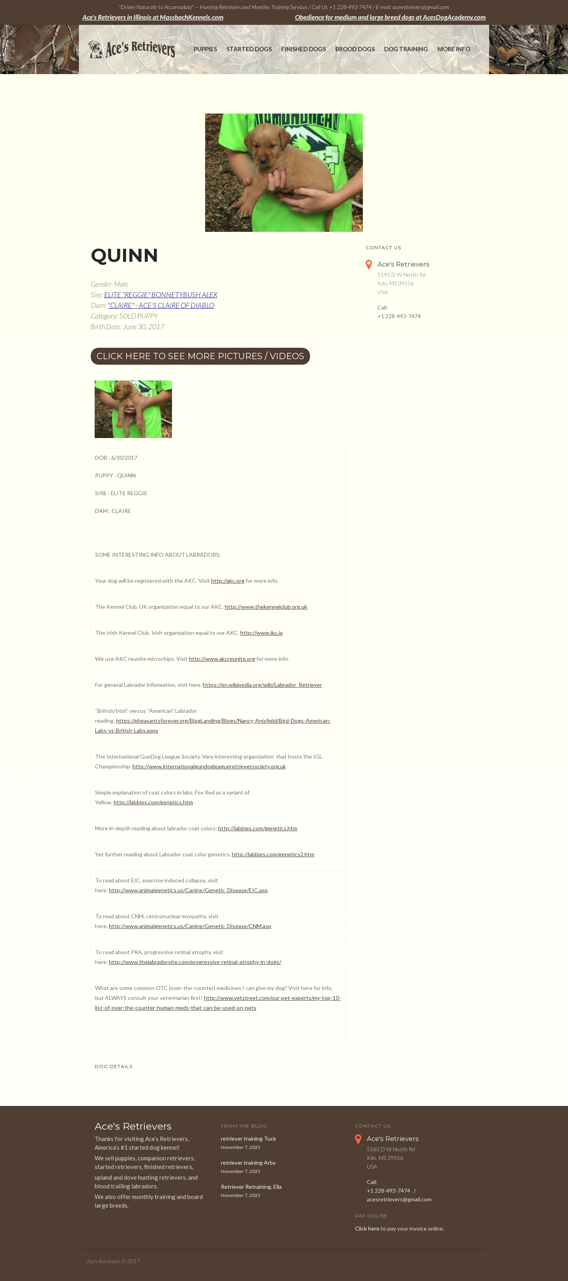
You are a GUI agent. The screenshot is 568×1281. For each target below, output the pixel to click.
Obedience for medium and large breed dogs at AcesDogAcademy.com (390, 17)
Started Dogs (249, 48)
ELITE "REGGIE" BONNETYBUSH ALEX (160, 294)
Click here (367, 1228)
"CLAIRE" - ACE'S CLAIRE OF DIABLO (161, 305)
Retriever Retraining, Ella (251, 1186)
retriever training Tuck (248, 1138)
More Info (453, 48)
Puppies (205, 48)
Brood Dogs (355, 48)
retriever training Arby (248, 1162)
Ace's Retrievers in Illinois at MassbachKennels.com (152, 17)
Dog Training (406, 48)
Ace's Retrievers (403, 264)
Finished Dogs (303, 48)
